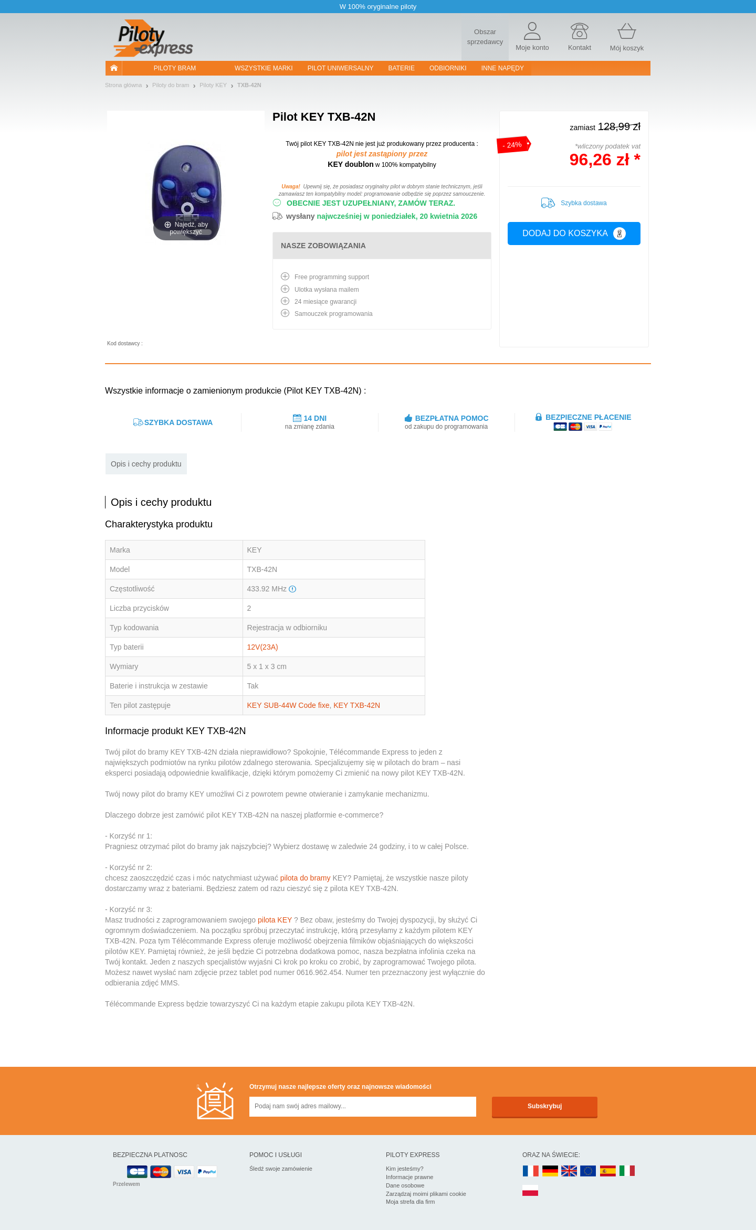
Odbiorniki (448, 68)
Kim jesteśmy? (405, 1168)
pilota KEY (275, 920)
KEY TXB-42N (356, 705)
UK (569, 1171)
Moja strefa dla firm (410, 1202)
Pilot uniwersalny (341, 68)
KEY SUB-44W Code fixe (288, 705)
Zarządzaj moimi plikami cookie (426, 1194)
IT (627, 1171)
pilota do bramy (305, 878)
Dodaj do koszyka (574, 233)
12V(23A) (262, 647)
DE (550, 1171)
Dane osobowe (405, 1185)
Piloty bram (175, 68)
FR (530, 1171)
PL (530, 1190)
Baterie (401, 68)
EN (588, 1171)
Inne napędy (502, 68)
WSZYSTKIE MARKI (264, 68)
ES (608, 1171)
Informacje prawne (410, 1177)
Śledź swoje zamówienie (280, 1168)
